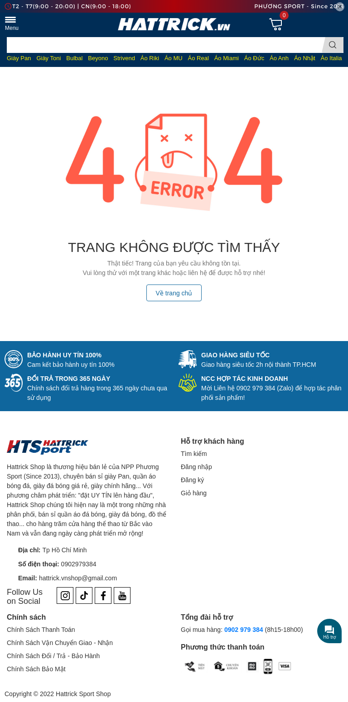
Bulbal (74, 58)
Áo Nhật (304, 58)
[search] (332, 45)
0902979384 (79, 564)
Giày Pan (19, 58)
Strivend (124, 58)
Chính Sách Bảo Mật (36, 669)
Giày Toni (48, 58)
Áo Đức (254, 58)
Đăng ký (192, 480)
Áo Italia (331, 58)
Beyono (98, 58)
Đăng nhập (196, 466)
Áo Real (198, 58)
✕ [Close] (340, 6)
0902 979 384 (243, 629)
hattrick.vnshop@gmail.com (78, 578)
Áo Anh (279, 58)
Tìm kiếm (194, 453)
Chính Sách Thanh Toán (41, 629)
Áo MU (173, 58)
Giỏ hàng (194, 493)
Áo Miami (226, 58)
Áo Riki (149, 58)
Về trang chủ (174, 293)
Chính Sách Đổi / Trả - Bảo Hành (53, 655)
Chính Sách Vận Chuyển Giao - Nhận (60, 642)
